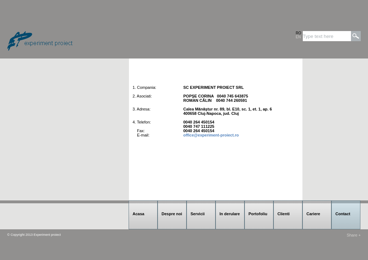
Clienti (283, 214)
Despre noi (172, 214)
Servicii (198, 214)
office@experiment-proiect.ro (211, 135)
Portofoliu (257, 214)
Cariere (313, 214)
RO (298, 33)
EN (298, 37)
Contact (342, 214)
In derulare (229, 214)
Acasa (138, 214)
